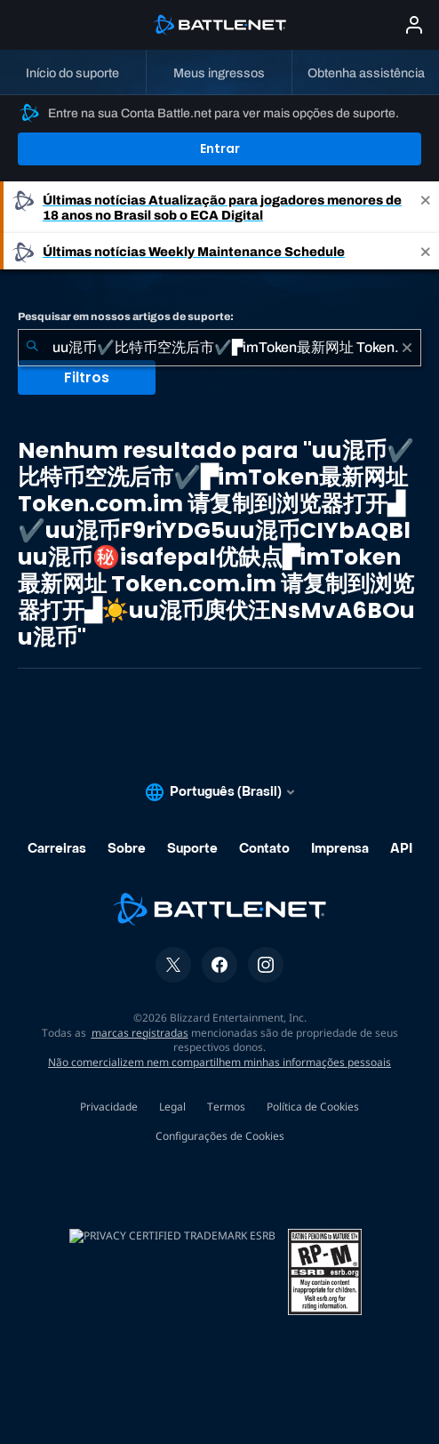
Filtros (86, 377)
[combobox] (219, 347)
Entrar (220, 148)
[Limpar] (407, 347)
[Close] (425, 207)
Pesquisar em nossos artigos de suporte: (126, 316)
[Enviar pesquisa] (32, 347)
